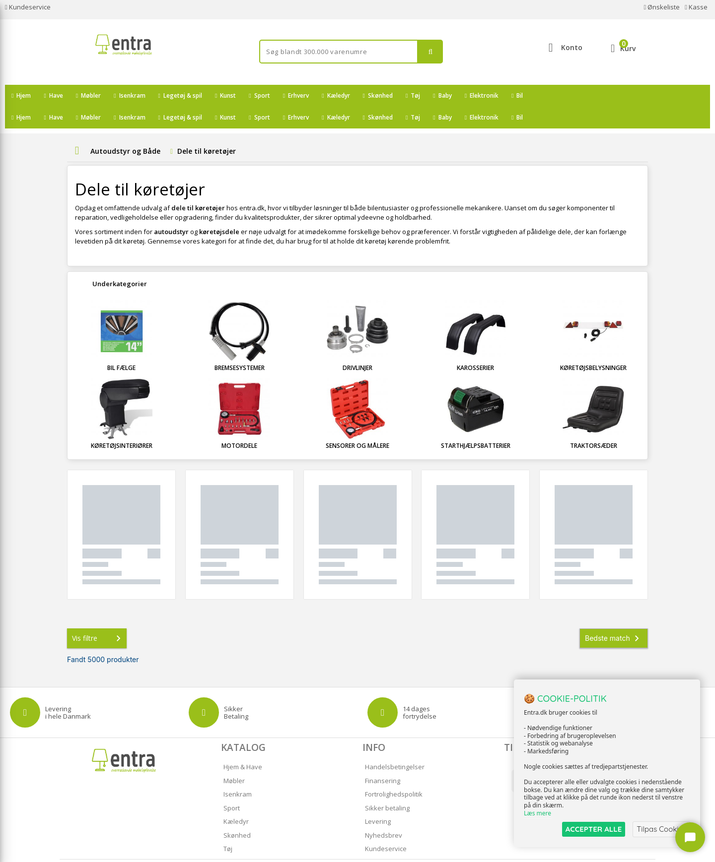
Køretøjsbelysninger (593, 346)
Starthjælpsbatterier (475, 424)
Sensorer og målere (357, 424)
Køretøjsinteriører (121, 424)
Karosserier (475, 346)
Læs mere (537, 813)
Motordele (239, 424)
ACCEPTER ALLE (594, 829)
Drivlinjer (357, 346)
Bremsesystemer (239, 346)
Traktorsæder (593, 424)
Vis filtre (98, 616)
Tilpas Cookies (661, 829)
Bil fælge (121, 346)
